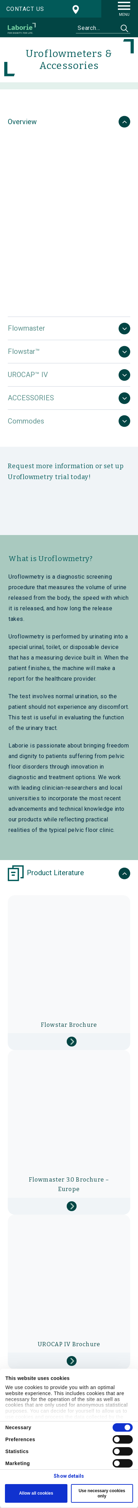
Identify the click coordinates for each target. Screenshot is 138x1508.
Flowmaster (26, 328)
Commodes (26, 421)
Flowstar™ (24, 351)
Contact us (25, 9)
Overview (22, 121)
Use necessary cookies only (102, 1493)
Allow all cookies (36, 1493)
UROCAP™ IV (28, 374)
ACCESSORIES (31, 398)
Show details (69, 1476)
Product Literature (46, 873)
